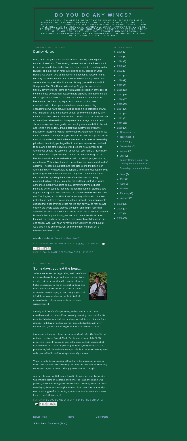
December (126, 132)
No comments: (94, 400)
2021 (120, 75)
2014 (120, 108)
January (124, 198)
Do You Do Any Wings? (93, 15)
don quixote (50, 252)
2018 (120, 89)
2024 (120, 61)
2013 (120, 113)
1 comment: (93, 244)
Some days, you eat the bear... (57, 268)
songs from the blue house (76, 252)
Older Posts (102, 416)
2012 (120, 118)
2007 (120, 213)
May (122, 179)
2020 (120, 80)
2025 (120, 56)
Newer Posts (40, 416)
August (124, 151)
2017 (120, 94)
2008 (120, 208)
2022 (120, 70)
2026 (120, 51)
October (124, 141)
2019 (120, 85)
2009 (120, 203)
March (123, 188)
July (122, 155)
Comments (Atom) (57, 423)
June (123, 174)
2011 (120, 123)
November (126, 136)
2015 (120, 104)
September (126, 146)
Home (71, 416)
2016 (120, 99)
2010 (120, 127)
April (123, 183)
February (125, 193)
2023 (120, 66)
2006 (120, 218)
